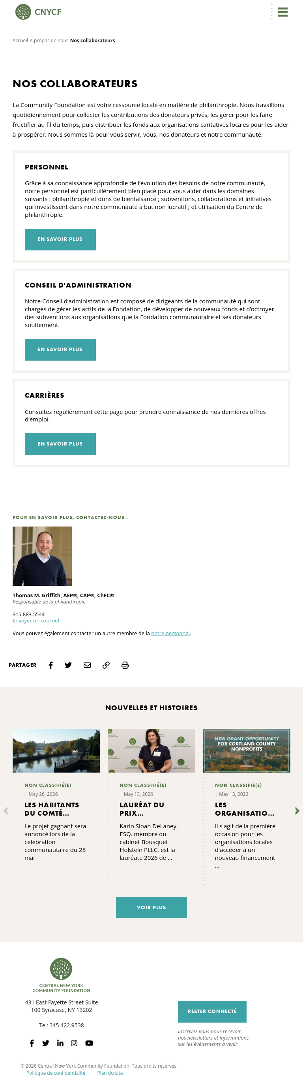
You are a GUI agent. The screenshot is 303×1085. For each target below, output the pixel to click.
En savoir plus (60, 239)
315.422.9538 (67, 1025)
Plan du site (110, 1073)
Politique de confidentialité (55, 1073)
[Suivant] (296, 811)
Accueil (20, 40)
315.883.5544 (29, 614)
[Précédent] (7, 811)
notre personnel (170, 633)
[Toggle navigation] (282, 12)
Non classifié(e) (47, 785)
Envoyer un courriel (36, 620)
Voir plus (151, 907)
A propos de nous (49, 40)
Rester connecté (212, 1011)
